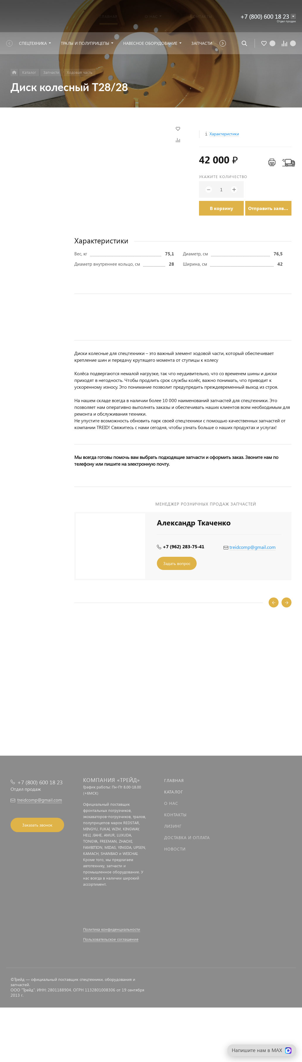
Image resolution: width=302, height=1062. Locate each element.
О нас (171, 803)
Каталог (173, 792)
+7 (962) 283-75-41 (183, 546)
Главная (174, 780)
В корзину (221, 208)
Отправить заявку (268, 208)
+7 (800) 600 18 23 (264, 16)
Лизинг (173, 826)
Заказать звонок (37, 825)
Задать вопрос (176, 563)
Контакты (175, 814)
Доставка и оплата (187, 837)
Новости (175, 849)
